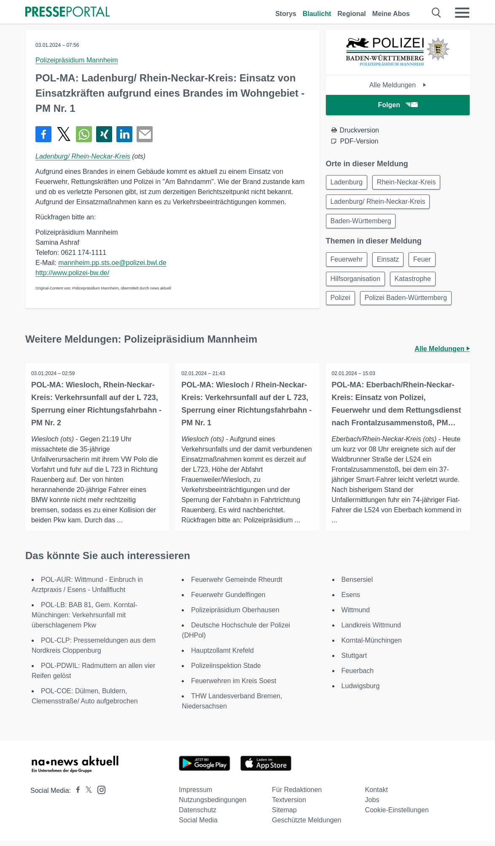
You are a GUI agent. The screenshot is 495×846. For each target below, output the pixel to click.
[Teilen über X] (64, 134)
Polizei (341, 302)
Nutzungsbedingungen (212, 805)
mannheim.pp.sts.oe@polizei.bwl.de (112, 262)
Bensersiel (357, 585)
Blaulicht (317, 13)
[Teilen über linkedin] (124, 134)
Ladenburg (347, 182)
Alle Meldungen (397, 85)
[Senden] (145, 134)
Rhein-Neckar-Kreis (409, 182)
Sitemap (284, 815)
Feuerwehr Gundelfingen (228, 600)
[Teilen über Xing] (104, 134)
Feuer (427, 262)
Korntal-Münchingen (372, 645)
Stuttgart (354, 661)
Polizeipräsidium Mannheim (76, 60)
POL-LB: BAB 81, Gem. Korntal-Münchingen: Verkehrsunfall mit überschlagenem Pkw (84, 620)
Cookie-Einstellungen (397, 815)
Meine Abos (391, 13)
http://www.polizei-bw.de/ (72, 272)
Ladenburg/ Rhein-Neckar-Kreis (82, 156)
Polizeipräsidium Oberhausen (235, 615)
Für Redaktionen (297, 795)
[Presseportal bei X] (86, 796)
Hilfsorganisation (356, 282)
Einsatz (390, 262)
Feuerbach (358, 676)
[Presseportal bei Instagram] (98, 794)
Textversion (289, 805)
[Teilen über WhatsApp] (84, 134)
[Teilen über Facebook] (43, 134)
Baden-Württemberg (361, 223)
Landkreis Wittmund (371, 630)
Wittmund (356, 615)
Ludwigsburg (361, 691)
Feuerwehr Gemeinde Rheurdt (236, 585)
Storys (285, 13)
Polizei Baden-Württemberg (408, 302)
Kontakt (376, 795)
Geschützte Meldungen (307, 825)
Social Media (198, 825)
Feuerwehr (347, 262)
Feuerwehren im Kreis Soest (233, 686)
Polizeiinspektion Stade (226, 671)
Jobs (372, 805)
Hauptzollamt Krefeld (222, 656)
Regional (351, 13)
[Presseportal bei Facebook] (75, 796)
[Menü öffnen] (462, 13)
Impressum (195, 795)
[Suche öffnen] (436, 13)
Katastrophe (415, 282)
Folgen (397, 104)
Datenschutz (197, 815)
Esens (351, 600)
